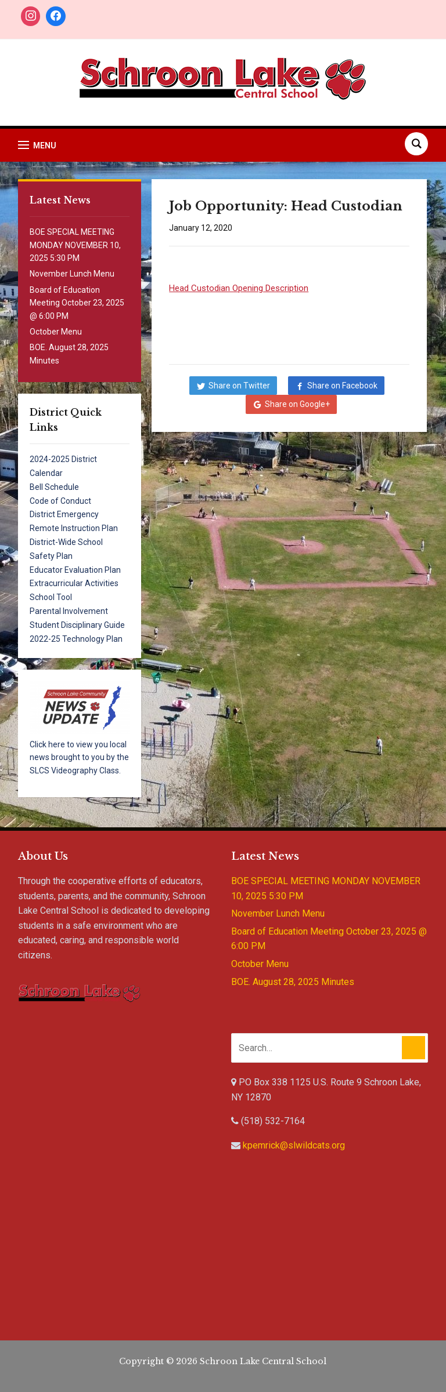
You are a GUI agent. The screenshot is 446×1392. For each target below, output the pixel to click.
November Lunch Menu (72, 273)
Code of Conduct (60, 501)
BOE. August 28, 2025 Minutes (292, 981)
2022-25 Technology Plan (76, 639)
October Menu (56, 331)
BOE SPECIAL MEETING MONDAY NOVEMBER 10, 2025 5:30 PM (75, 245)
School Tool (51, 597)
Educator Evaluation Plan (75, 570)
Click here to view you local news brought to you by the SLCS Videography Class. (79, 757)
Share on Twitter (239, 385)
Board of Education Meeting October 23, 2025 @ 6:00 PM (77, 303)
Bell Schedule (54, 487)
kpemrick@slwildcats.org (294, 1145)
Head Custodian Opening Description (238, 288)
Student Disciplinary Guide (77, 625)
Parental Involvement (69, 611)
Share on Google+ (297, 404)
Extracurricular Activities (74, 583)
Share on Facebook (342, 385)
